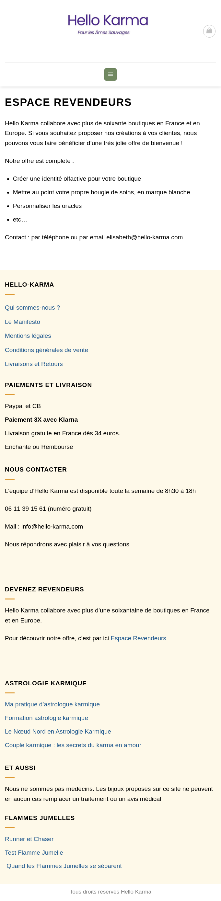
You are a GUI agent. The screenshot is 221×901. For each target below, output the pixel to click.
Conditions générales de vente (46, 350)
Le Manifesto (22, 321)
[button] (209, 31)
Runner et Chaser (29, 839)
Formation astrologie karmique (46, 717)
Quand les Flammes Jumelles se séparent (64, 865)
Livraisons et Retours (34, 363)
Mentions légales (28, 335)
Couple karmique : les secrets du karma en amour (73, 745)
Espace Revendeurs (138, 638)
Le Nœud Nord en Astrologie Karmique (58, 731)
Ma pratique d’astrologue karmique (52, 704)
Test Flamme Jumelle (34, 852)
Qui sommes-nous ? (32, 307)
